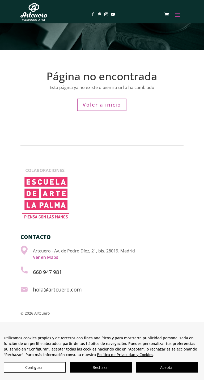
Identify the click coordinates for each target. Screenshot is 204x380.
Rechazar (101, 367)
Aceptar (167, 367)
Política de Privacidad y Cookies (125, 354)
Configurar (34, 367)
